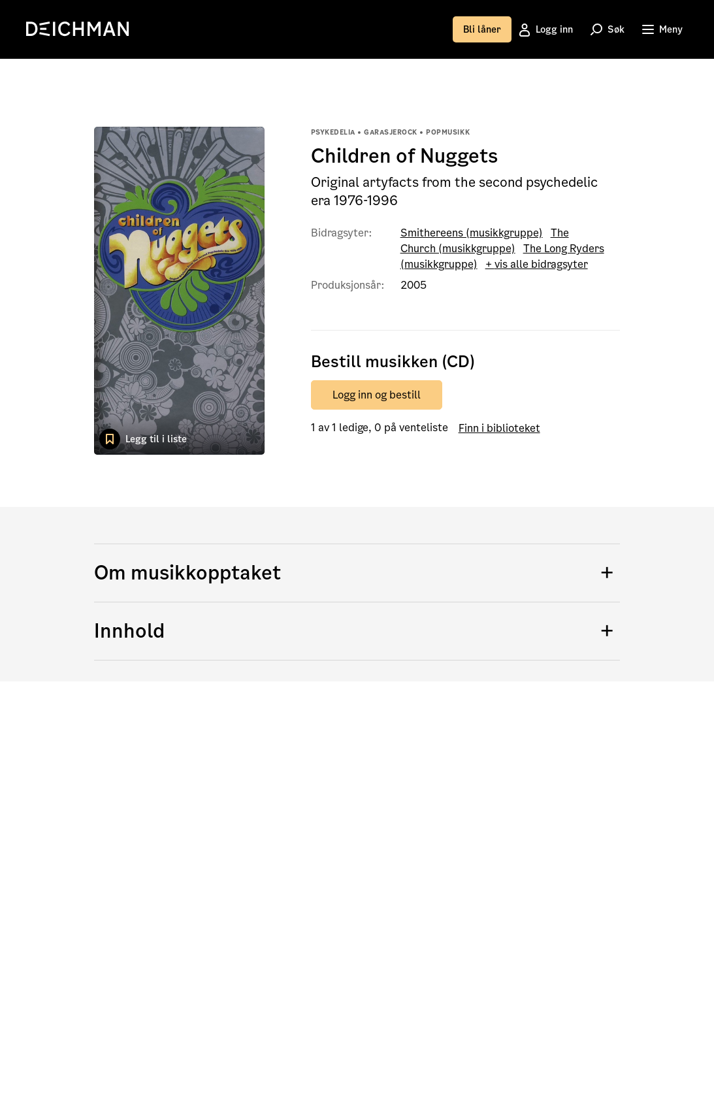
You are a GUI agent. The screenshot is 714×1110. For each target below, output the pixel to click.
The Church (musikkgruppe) (484, 240)
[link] (81, 29)
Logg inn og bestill (377, 394)
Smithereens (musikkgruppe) (471, 232)
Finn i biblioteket (499, 427)
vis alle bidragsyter (541, 264)
